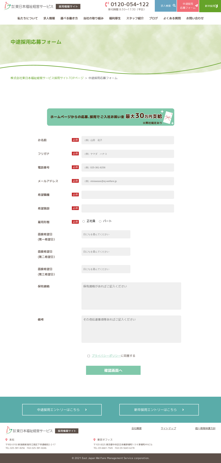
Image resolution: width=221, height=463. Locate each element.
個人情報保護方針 (205, 428)
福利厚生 (115, 18)
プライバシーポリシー (106, 356)
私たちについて (27, 18)
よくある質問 (172, 18)
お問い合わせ (195, 18)
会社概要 (137, 428)
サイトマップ (168, 428)
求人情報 (49, 18)
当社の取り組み (93, 18)
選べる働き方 (69, 18)
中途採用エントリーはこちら (58, 409)
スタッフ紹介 (135, 18)
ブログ (153, 18)
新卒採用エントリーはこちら (155, 409)
